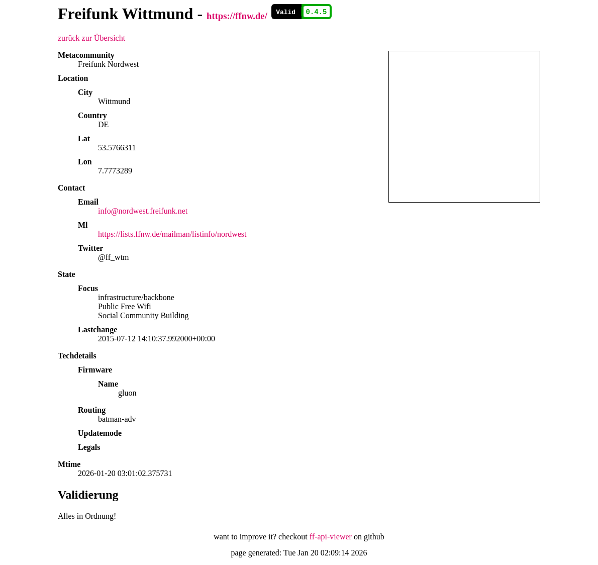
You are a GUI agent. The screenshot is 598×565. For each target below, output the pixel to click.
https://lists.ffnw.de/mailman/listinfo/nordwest (172, 234)
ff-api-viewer (331, 536)
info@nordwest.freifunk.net (142, 211)
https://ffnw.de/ (237, 16)
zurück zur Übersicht (91, 38)
